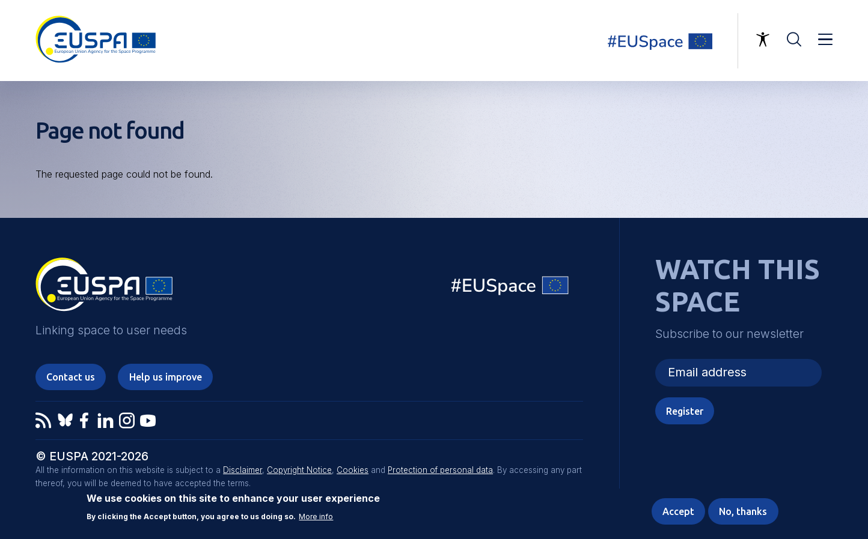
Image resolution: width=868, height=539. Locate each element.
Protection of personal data (440, 470)
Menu (825, 39)
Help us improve (165, 377)
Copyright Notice (299, 470)
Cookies (352, 470)
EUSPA (104, 288)
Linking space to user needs (667, 40)
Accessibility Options (763, 39)
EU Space (510, 288)
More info (316, 517)
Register (684, 411)
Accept (678, 511)
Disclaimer (242, 470)
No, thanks (743, 511)
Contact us (70, 377)
